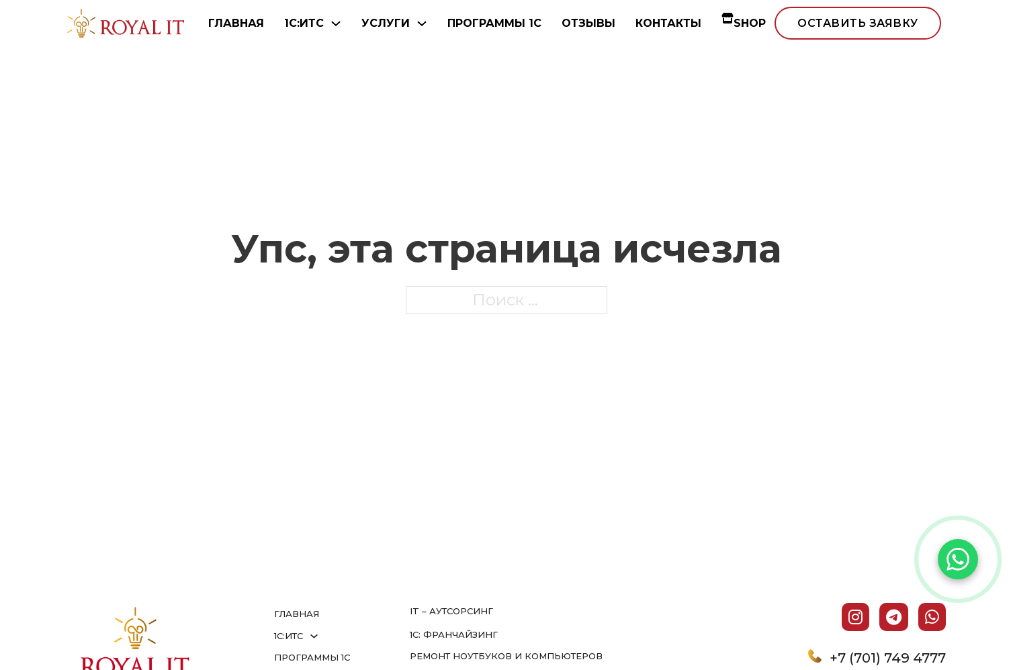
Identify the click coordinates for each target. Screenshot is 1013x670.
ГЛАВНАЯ (236, 23)
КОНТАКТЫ (668, 23)
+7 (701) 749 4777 (888, 658)
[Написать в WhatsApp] (958, 559)
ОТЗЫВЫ (588, 23)
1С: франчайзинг (454, 634)
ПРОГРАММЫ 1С (494, 23)
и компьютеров (559, 656)
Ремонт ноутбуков (462, 656)
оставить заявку (857, 23)
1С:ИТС (304, 23)
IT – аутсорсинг (451, 611)
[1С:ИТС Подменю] (336, 23)
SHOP (743, 23)
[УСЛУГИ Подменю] (421, 23)
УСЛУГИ (385, 23)
